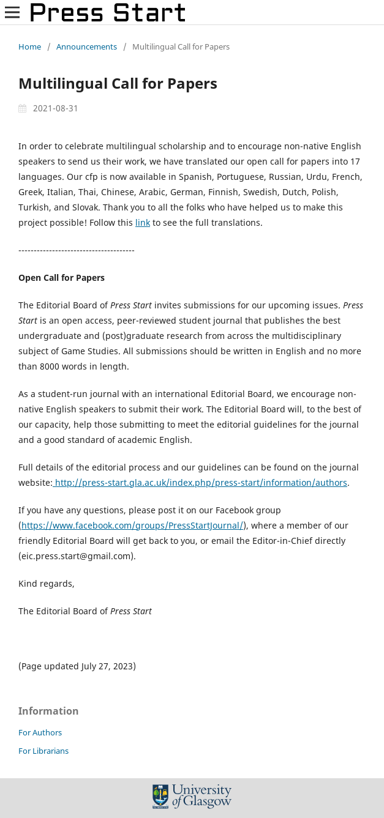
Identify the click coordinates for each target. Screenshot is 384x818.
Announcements (86, 46)
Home (29, 46)
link (142, 222)
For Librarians (43, 750)
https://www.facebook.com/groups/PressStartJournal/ (132, 525)
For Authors (40, 732)
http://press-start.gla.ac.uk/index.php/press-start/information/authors (200, 482)
